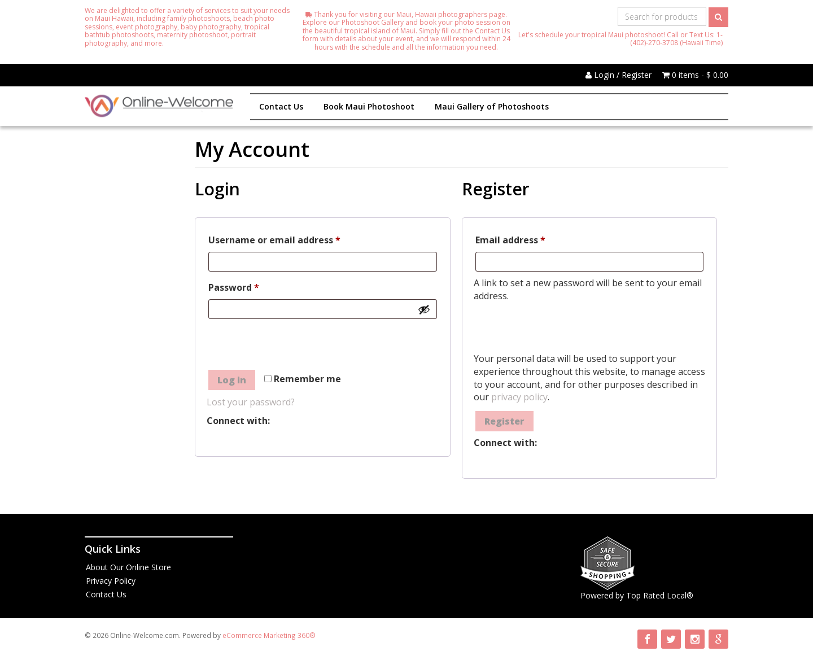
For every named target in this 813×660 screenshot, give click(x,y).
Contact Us (281, 106)
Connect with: (238, 420)
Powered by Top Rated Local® (636, 595)
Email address (530, 238)
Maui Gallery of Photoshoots (492, 106)
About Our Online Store (128, 567)
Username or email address (294, 238)
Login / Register (618, 74)
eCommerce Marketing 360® (269, 635)
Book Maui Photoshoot (369, 106)
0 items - (695, 74)
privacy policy (519, 397)
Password (253, 286)
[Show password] (424, 309)
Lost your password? (251, 402)
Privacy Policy (111, 580)
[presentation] (292, 346)
